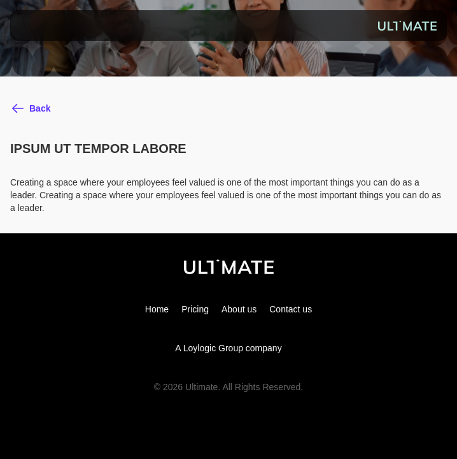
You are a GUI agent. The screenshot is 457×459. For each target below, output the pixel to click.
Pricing (195, 309)
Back (39, 108)
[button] (28, 25)
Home (157, 309)
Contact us (290, 309)
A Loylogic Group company (228, 348)
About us (239, 309)
